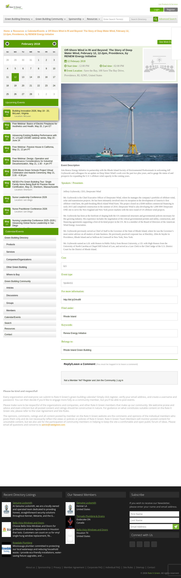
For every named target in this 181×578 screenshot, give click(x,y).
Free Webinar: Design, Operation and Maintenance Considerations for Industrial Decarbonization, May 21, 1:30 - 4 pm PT (32, 161)
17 (54, 77)
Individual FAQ (112, 567)
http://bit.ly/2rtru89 (72, 299)
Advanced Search (167, 19)
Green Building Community (49, 19)
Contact (8, 334)
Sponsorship (75, 19)
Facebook (176, 32)
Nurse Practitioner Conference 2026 (29, 209)
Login (156, 9)
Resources (92, 19)
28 (7, 60)
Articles (9, 288)
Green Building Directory (17, 19)
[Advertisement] (90, 454)
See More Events (167, 42)
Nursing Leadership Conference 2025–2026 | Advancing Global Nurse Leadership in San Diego (34, 223)
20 (23, 85)
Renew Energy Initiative (74, 333)
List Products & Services (168, 4)
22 (38, 85)
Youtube (176, 55)
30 (23, 60)
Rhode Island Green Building (77, 350)
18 (7, 85)
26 (15, 94)
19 (15, 85)
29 (15, 60)
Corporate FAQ (94, 567)
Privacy (57, 567)
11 (7, 77)
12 (15, 77)
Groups (9, 303)
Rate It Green (154, 573)
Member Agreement (74, 567)
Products (10, 244)
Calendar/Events (36, 31)
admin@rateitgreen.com (53, 425)
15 (38, 77)
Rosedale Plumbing (22, 542)
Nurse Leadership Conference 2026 (29, 197)
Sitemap (140, 567)
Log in (120, 380)
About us (30, 567)
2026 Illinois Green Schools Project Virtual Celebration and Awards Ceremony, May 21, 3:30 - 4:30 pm (33, 173)
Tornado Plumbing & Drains (91, 516)
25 (7, 94)
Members (10, 310)
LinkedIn (176, 47)
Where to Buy (13, 274)
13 (23, 77)
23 (46, 85)
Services (10, 252)
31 (31, 60)
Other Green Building (16, 267)
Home (7, 31)
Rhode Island (69, 316)
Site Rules (128, 567)
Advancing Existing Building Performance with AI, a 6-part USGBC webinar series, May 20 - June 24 (34, 138)
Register (171, 9)
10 (54, 68)
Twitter (176, 40)
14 (31, 77)
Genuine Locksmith (22, 502)
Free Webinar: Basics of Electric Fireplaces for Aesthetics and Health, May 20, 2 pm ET (34, 125)
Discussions (12, 295)
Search (8, 323)
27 (23, 94)
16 (46, 77)
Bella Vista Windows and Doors (28, 522)
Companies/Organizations (18, 259)
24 (54, 85)
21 (31, 85)
